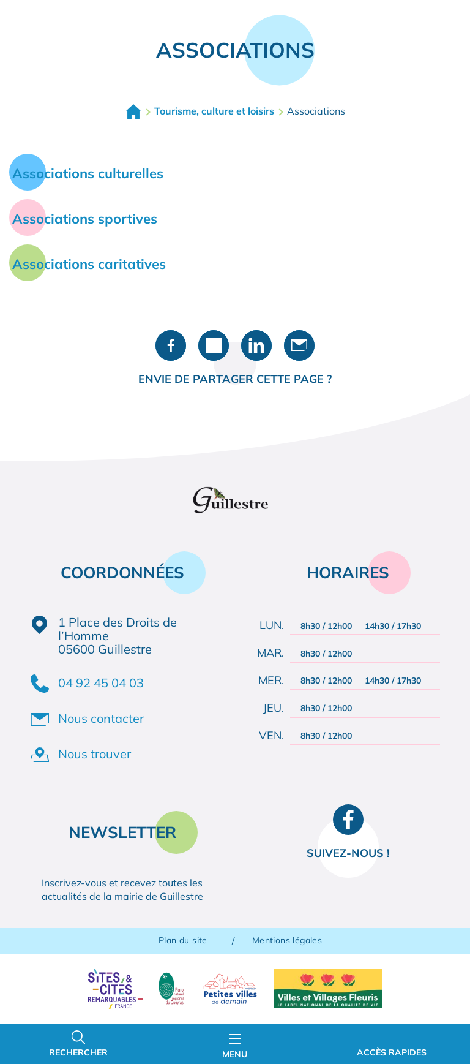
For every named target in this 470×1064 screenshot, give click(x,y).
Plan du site (183, 940)
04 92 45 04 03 (101, 682)
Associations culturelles (87, 173)
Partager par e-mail (299, 345)
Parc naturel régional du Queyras (171, 989)
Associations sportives (84, 218)
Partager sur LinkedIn (256, 345)
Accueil (133, 111)
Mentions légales (287, 940)
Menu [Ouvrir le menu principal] (234, 1047)
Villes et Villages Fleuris (328, 989)
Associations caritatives (89, 264)
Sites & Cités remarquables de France (115, 989)
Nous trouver (94, 753)
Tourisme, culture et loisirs (214, 111)
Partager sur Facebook (170, 345)
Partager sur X (213, 345)
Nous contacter (101, 718)
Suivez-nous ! (348, 853)
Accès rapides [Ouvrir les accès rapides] (392, 1052)
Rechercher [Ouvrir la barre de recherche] (78, 1052)
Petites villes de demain (230, 989)
